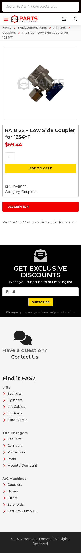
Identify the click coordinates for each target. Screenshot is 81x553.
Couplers (28, 192)
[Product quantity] (10, 156)
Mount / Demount (22, 465)
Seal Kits (14, 394)
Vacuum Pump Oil (22, 511)
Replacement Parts (32, 27)
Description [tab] (18, 207)
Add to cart (40, 168)
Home (6, 27)
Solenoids (15, 504)
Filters (12, 498)
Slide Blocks (17, 420)
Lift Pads (14, 413)
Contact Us (24, 357)
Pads (11, 459)
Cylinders (15, 400)
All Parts (59, 27)
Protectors (16, 452)
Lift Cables (16, 407)
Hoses (12, 491)
